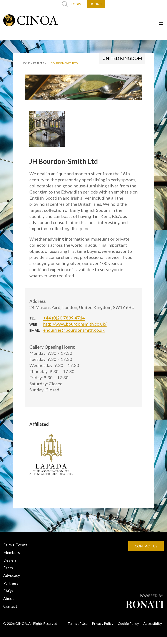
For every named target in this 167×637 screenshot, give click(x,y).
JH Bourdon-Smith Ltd (62, 63)
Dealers (10, 560)
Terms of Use (77, 623)
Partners (10, 583)
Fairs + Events (15, 544)
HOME (26, 63)
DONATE (96, 4)
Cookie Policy (128, 623)
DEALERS (38, 63)
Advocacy (11, 575)
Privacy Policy (102, 623)
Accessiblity (152, 623)
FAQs (8, 590)
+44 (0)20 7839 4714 (64, 317)
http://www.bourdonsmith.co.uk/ (75, 323)
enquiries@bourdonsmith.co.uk (74, 330)
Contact (10, 606)
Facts (8, 567)
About (8, 598)
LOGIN (76, 4)
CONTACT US (146, 546)
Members (11, 552)
